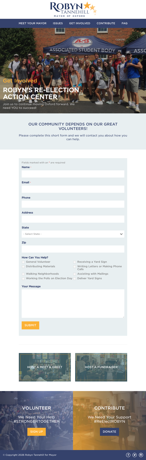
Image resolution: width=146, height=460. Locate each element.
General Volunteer (38, 261)
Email (26, 182)
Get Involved (79, 23)
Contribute (106, 23)
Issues (58, 23)
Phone (26, 197)
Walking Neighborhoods (42, 273)
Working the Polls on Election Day (49, 278)
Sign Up (36, 432)
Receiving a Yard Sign (92, 261)
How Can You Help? (35, 257)
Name (26, 167)
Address (27, 212)
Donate (109, 432)
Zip (24, 242)
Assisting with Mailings (92, 273)
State (25, 227)
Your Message (31, 286)
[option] (73, 70)
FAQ (124, 23)
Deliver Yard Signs (89, 278)
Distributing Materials (40, 266)
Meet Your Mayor (32, 23)
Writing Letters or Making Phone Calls (99, 268)
